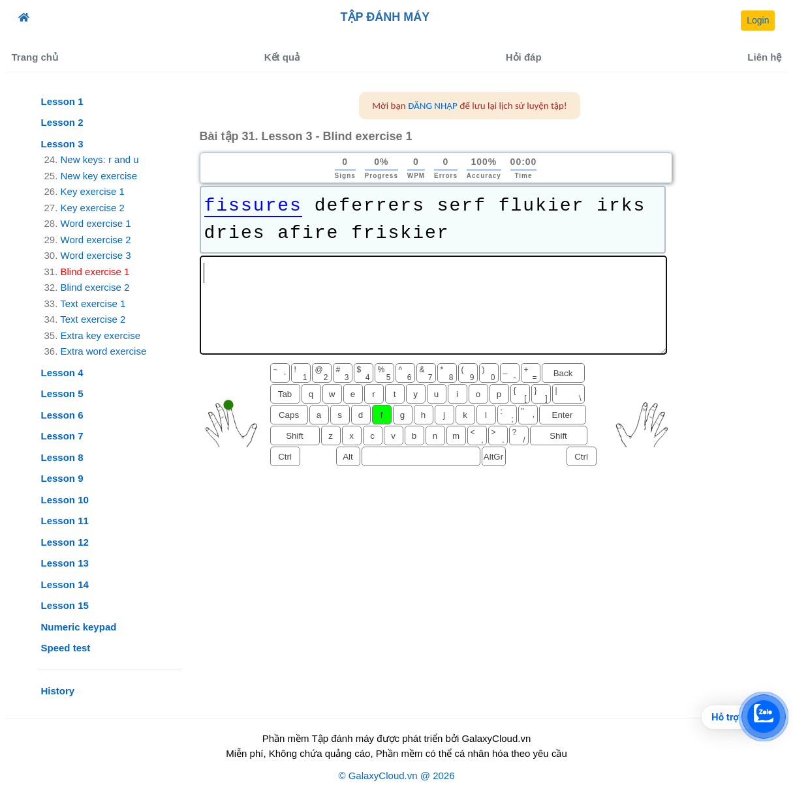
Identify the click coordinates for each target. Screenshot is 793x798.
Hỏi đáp (524, 57)
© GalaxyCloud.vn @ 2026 (396, 775)
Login (758, 20)
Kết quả (282, 57)
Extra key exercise (101, 335)
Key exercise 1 (93, 191)
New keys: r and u (100, 159)
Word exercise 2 (96, 239)
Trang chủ (35, 57)
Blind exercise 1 (95, 271)
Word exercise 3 (96, 255)
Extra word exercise (104, 351)
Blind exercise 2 (95, 287)
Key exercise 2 (93, 207)
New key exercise (99, 175)
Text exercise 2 (92, 319)
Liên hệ (764, 57)
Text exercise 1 (92, 303)
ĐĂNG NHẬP (433, 105)
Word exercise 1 (96, 223)
